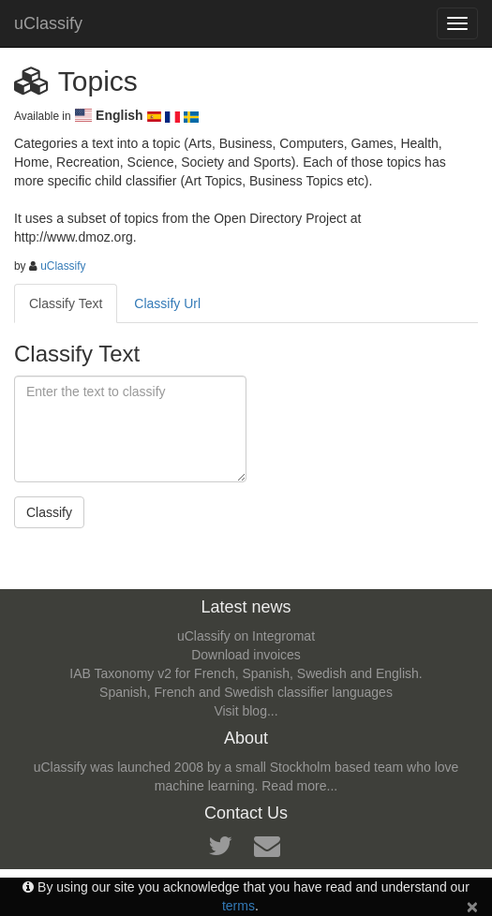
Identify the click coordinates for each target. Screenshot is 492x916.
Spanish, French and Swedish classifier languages (246, 692)
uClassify (48, 23)
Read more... (299, 785)
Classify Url (167, 303)
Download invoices (246, 654)
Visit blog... (245, 710)
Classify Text (65, 303)
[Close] (472, 906)
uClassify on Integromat (246, 635)
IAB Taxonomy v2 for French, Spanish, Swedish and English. (245, 673)
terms (238, 905)
